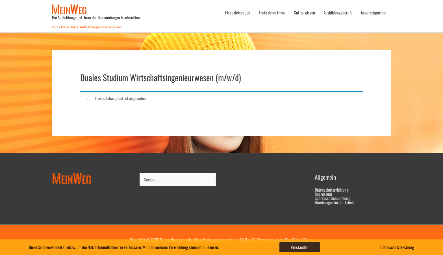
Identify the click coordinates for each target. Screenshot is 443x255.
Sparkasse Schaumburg (333, 198)
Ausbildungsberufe (337, 12)
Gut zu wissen (304, 12)
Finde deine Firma (272, 12)
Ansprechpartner (374, 12)
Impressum (323, 194)
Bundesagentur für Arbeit (334, 202)
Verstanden (300, 247)
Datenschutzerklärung (332, 190)
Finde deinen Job (237, 12)
